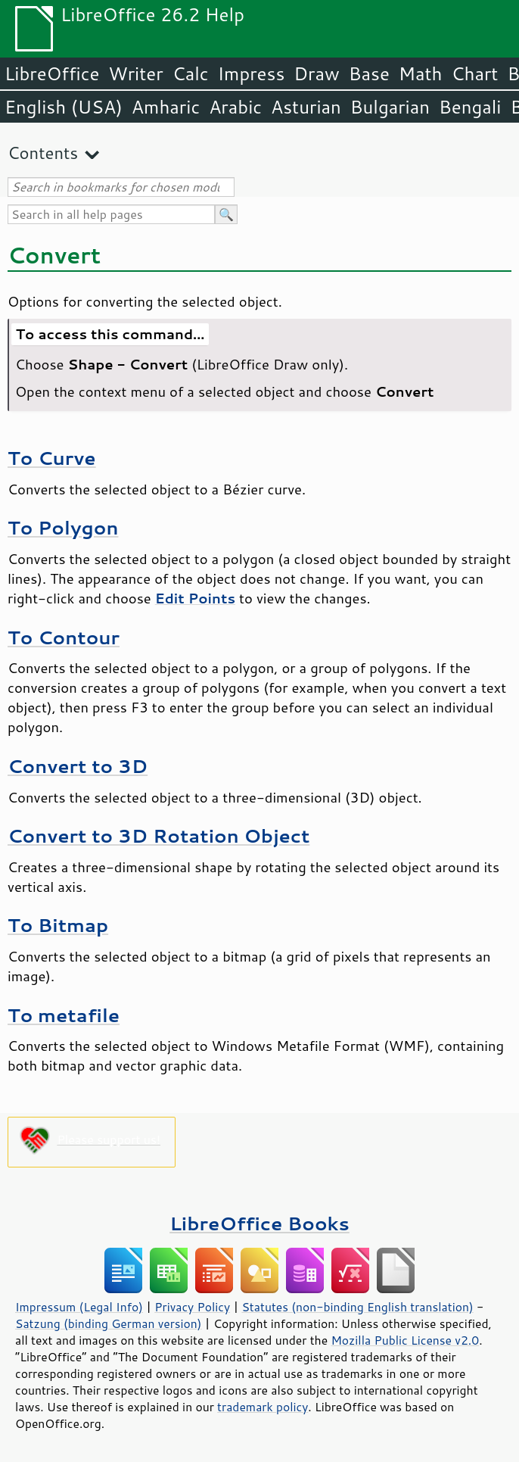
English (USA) (64, 107)
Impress (251, 73)
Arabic (235, 107)
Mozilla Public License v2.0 (405, 1340)
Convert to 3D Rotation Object (158, 835)
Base (369, 73)
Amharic (166, 107)
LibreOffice (52, 73)
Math (421, 73)
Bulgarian (390, 107)
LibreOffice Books (259, 1223)
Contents (43, 152)
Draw (316, 73)
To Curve (52, 457)
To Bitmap (58, 925)
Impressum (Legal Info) (79, 1306)
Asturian (306, 107)
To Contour (64, 637)
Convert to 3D (78, 766)
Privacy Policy (192, 1306)
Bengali (470, 107)
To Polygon (63, 527)
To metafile (64, 1015)
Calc (190, 73)
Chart (474, 73)
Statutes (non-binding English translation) (357, 1306)
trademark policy (262, 1406)
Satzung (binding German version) (108, 1323)
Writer (135, 73)
